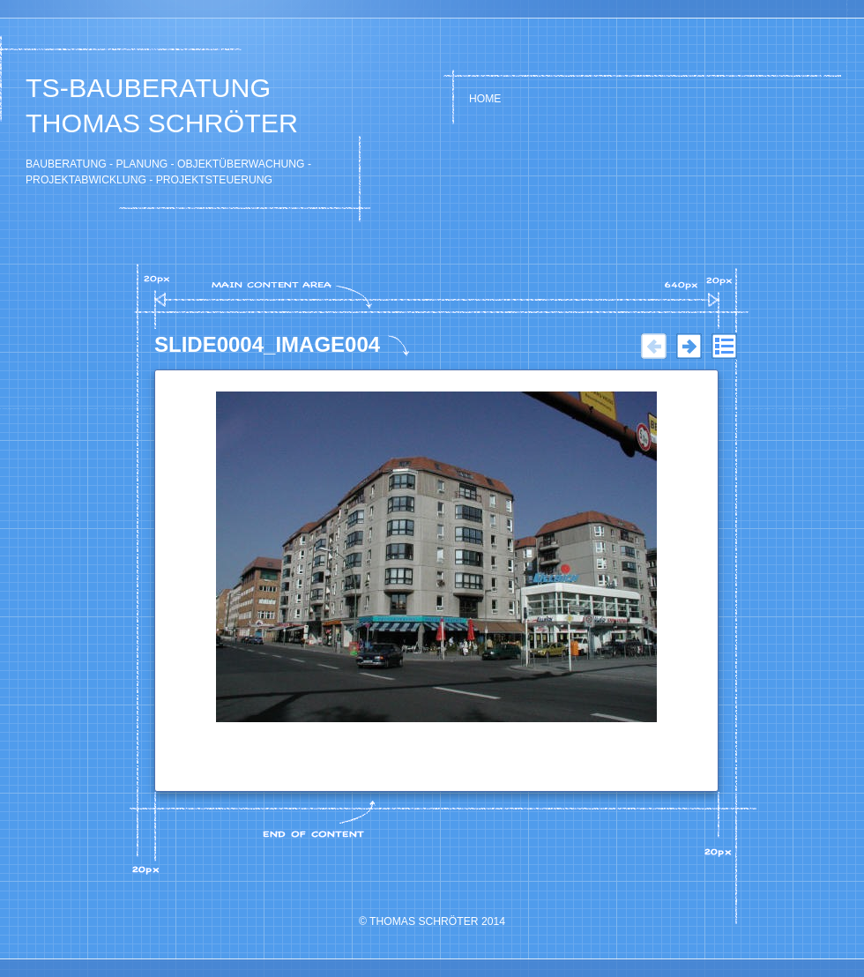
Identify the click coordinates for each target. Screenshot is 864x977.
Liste (724, 346)
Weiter (688, 346)
